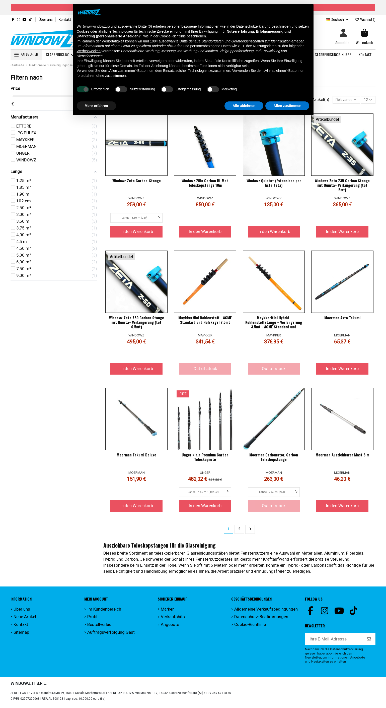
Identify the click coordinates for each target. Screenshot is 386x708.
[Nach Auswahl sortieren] (341, 100)
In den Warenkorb (136, 232)
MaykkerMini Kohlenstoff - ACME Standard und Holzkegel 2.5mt (205, 321)
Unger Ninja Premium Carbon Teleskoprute (205, 458)
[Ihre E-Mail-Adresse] (334, 641)
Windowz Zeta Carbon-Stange (136, 182)
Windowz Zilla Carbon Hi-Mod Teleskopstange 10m (205, 184)
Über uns (46, 20)
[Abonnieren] (368, 641)
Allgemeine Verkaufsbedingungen (266, 611)
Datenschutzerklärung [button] (253, 26)
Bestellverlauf (100, 626)
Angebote (170, 626)
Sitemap (21, 634)
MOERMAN (342, 336)
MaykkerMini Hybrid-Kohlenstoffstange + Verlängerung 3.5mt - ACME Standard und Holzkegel (273, 325)
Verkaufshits (173, 618)
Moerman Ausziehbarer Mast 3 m (342, 456)
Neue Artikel (25, 618)
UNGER (205, 473)
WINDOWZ (136, 199)
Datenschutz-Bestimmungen (261, 618)
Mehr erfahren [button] (96, 106)
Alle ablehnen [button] (244, 106)
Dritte (183, 41)
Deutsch (337, 20)
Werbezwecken (89, 51)
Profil (92, 618)
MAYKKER (205, 336)
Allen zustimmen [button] (287, 106)
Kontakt (65, 20)
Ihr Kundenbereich (104, 611)
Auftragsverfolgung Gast (111, 634)
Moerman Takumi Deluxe (136, 456)
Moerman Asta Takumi (342, 319)
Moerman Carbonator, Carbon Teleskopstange (273, 458)
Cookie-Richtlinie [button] (173, 36)
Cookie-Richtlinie (250, 626)
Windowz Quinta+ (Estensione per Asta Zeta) (274, 184)
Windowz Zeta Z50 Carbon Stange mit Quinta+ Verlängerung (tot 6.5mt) (136, 323)
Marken (168, 611)
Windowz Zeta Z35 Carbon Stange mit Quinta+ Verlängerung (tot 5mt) (342, 186)
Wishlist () (365, 20)
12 (367, 100)
